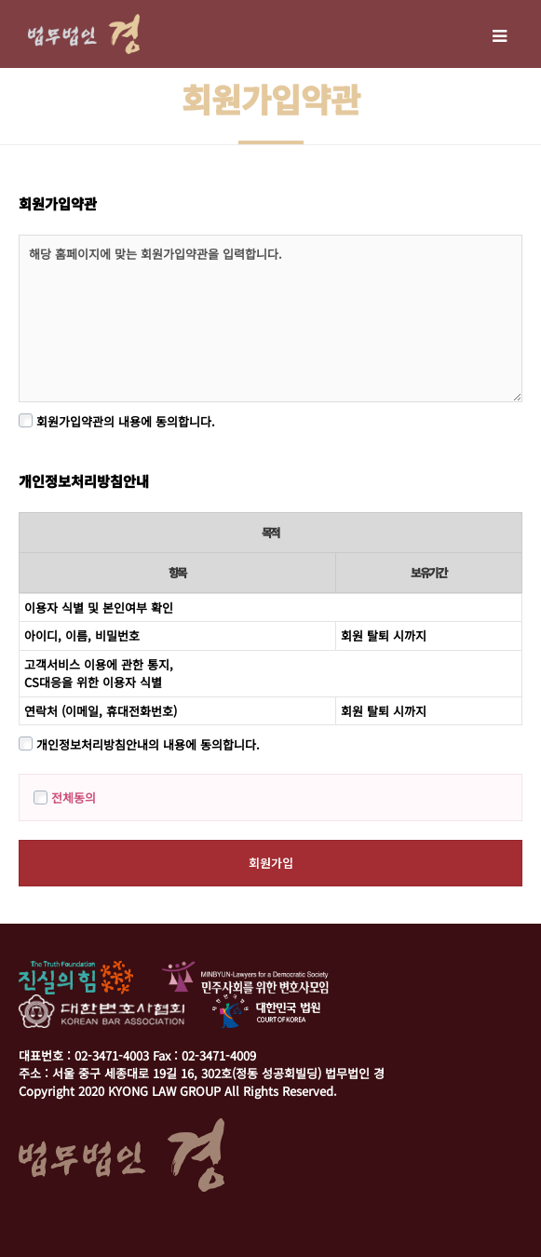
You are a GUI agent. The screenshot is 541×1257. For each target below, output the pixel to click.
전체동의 (65, 797)
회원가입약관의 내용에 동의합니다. (117, 421)
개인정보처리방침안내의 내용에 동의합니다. (139, 744)
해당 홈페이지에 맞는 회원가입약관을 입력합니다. (270, 318)
